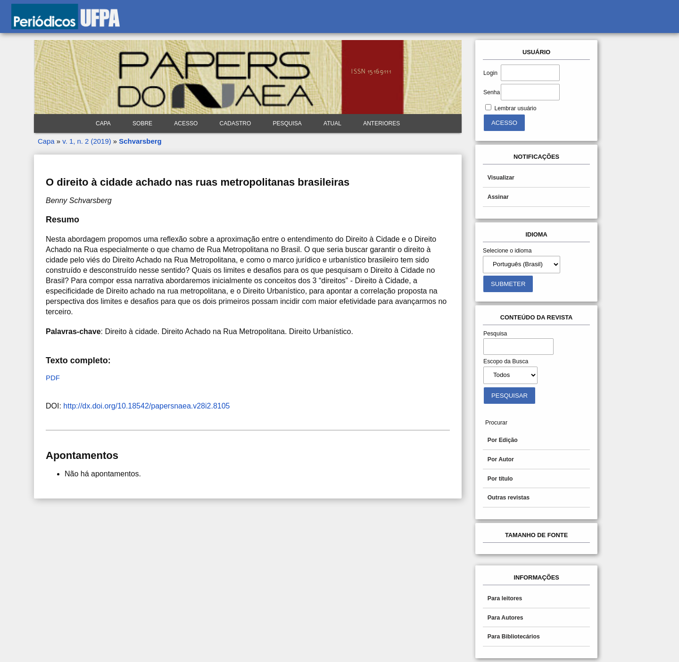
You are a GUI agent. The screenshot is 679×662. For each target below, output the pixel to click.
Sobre (142, 123)
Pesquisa (287, 123)
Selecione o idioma (507, 250)
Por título (500, 478)
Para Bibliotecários (514, 636)
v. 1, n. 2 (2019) (86, 141)
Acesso (186, 123)
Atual (332, 123)
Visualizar (501, 177)
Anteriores (381, 123)
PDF (53, 378)
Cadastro (235, 123)
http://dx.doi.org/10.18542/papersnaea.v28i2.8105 (146, 406)
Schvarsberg (140, 141)
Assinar (498, 197)
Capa (103, 123)
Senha (491, 92)
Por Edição (503, 440)
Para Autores (505, 617)
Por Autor (501, 459)
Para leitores (505, 598)
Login (490, 73)
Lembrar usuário (515, 108)
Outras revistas (509, 497)
